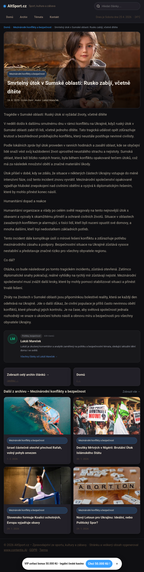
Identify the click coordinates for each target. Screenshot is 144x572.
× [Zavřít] (117, 564)
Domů (9, 17)
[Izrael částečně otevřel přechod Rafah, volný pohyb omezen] (37, 430)
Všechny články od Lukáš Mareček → (39, 356)
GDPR (33, 550)
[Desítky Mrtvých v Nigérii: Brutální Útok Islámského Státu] (107, 430)
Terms (43, 550)
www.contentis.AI (15, 550)
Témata (38, 17)
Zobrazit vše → (131, 391)
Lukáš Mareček (30, 341)
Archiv (23, 17)
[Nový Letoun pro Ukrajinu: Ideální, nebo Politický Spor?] (107, 500)
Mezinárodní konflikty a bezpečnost (32, 27)
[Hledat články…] (119, 6)
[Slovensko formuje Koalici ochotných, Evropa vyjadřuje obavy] (37, 500)
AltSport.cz (17, 6)
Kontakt (54, 17)
